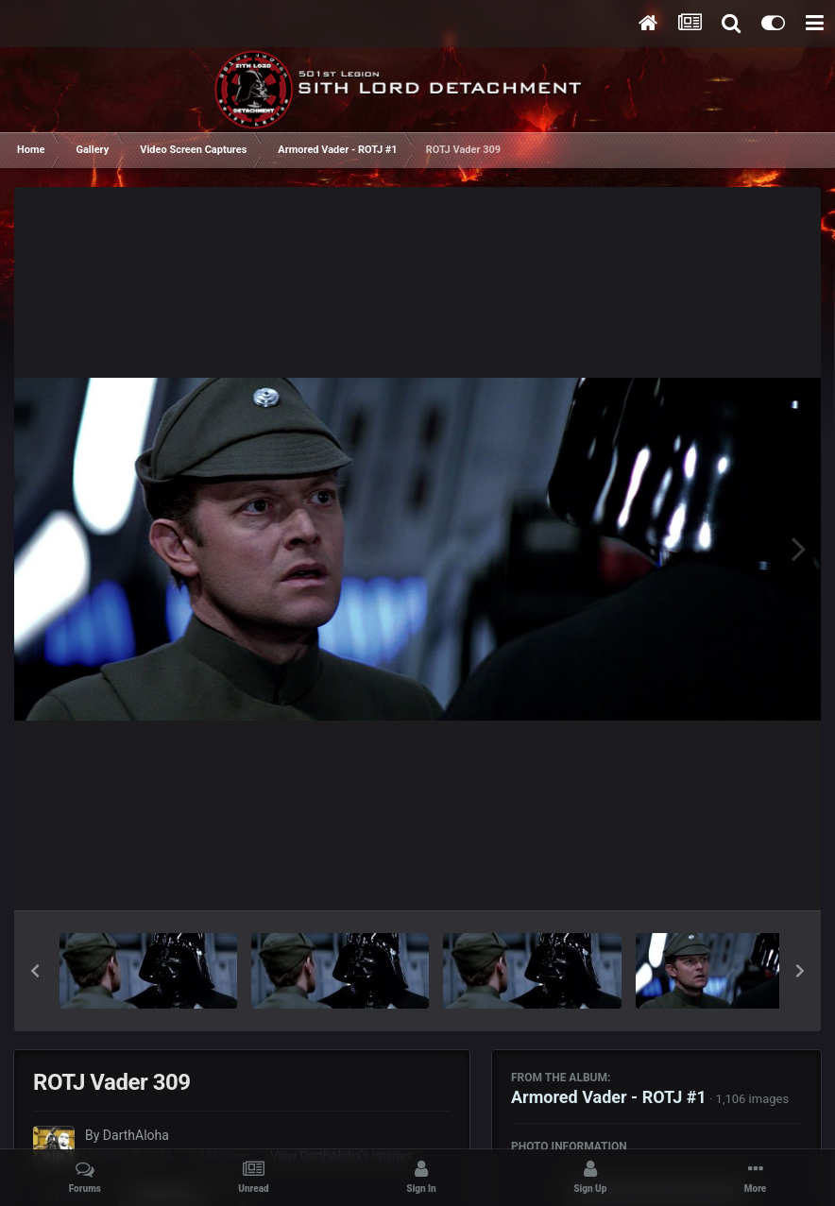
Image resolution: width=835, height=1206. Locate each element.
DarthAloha (136, 1135)
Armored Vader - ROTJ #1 (609, 1097)
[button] (35, 971)
